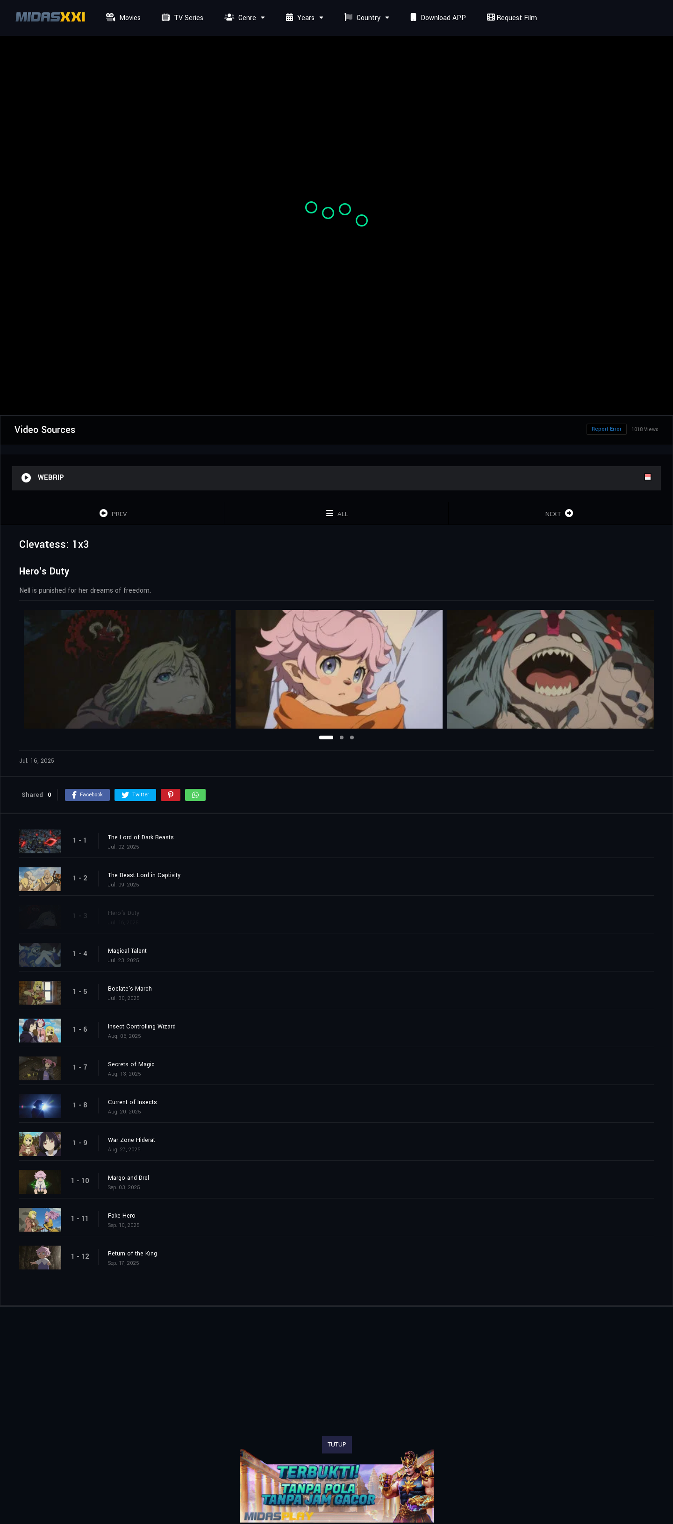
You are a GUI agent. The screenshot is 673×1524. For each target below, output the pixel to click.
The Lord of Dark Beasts (141, 837)
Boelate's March (130, 989)
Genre (239, 18)
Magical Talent (127, 951)
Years (299, 18)
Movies (122, 18)
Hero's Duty (123, 913)
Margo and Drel (128, 1178)
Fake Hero (122, 1216)
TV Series (181, 18)
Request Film (511, 18)
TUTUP (337, 1444)
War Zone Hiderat (131, 1140)
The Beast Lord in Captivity (144, 875)
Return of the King (132, 1253)
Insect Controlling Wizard (142, 1026)
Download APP (437, 18)
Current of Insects (132, 1102)
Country (361, 18)
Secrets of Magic (131, 1064)
